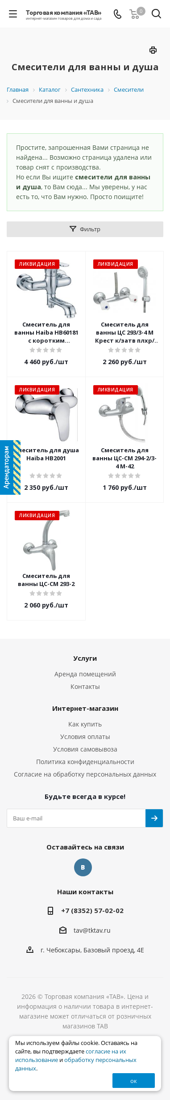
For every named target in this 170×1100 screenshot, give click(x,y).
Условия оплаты (85, 736)
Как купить (85, 724)
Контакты (85, 686)
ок (133, 1081)
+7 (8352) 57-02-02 (92, 910)
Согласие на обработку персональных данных (85, 774)
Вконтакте (83, 867)
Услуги (85, 658)
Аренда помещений (85, 674)
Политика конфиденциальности (85, 761)
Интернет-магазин (85, 708)
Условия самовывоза (85, 749)
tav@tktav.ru (92, 930)
